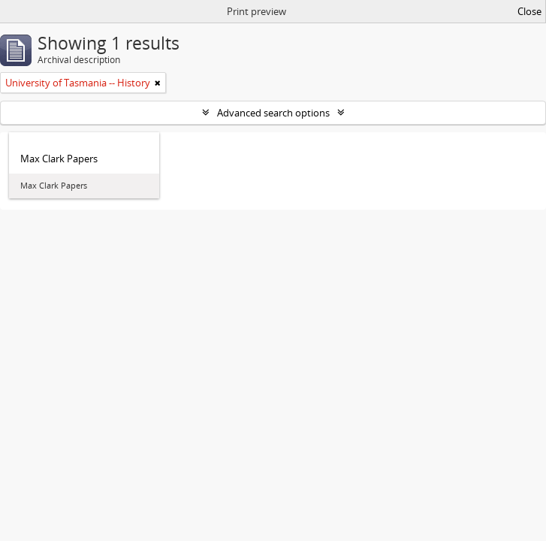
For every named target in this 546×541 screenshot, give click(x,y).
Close (529, 11)
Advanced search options (273, 112)
